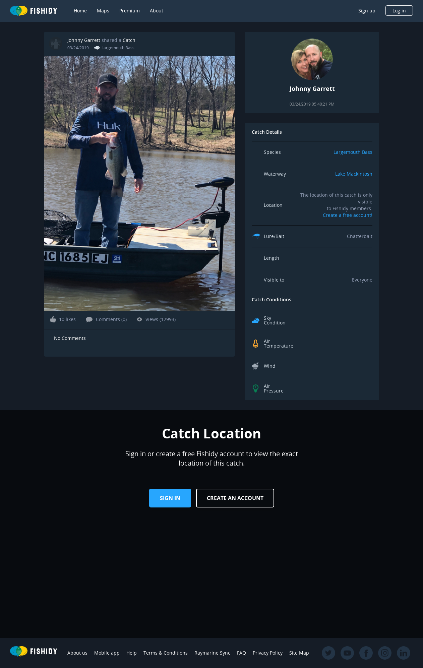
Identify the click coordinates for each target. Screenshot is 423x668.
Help (131, 653)
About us (77, 653)
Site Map (299, 653)
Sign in (170, 498)
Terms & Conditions (165, 653)
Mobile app (107, 653)
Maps (103, 10)
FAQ (241, 653)
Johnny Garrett (83, 40)
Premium (129, 10)
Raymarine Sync (212, 653)
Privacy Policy (268, 653)
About (156, 10)
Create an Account (235, 498)
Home (80, 10)
